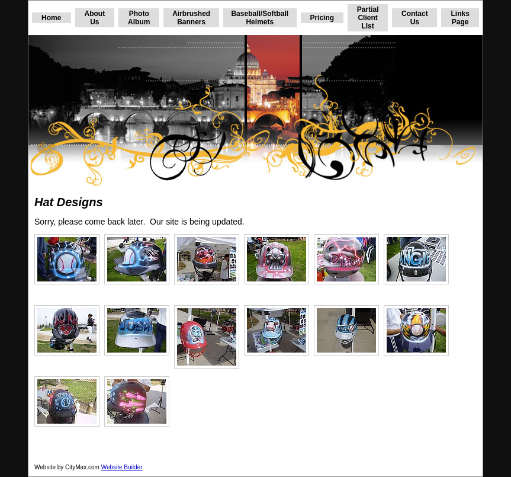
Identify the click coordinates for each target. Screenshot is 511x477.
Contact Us (414, 17)
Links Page (460, 17)
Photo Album (139, 17)
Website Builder (122, 467)
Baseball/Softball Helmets (259, 17)
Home (51, 18)
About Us (95, 17)
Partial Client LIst (368, 17)
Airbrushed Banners (191, 17)
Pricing (322, 18)
